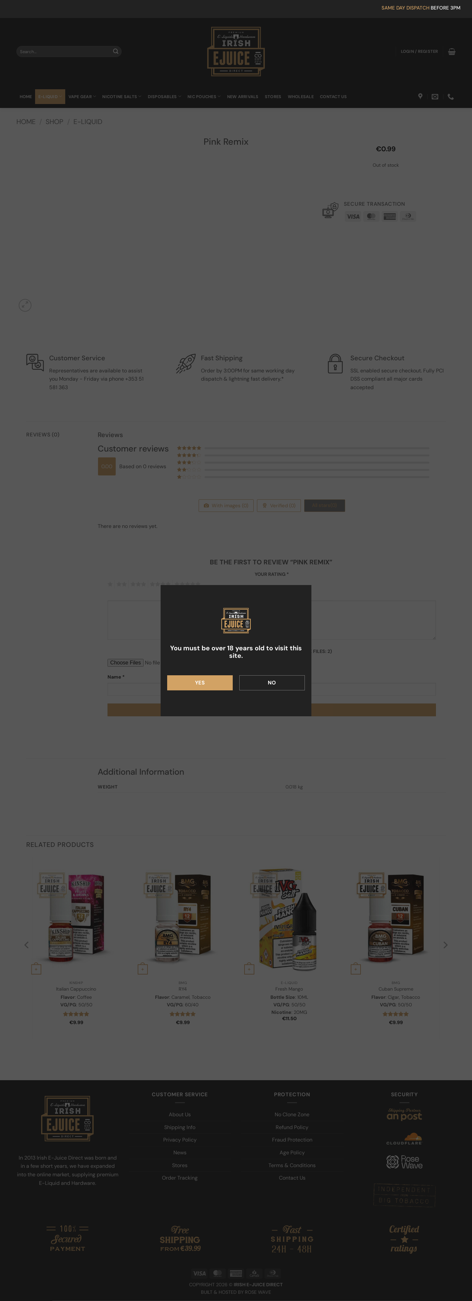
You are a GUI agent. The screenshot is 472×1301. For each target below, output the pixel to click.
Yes (200, 682)
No (272, 682)
